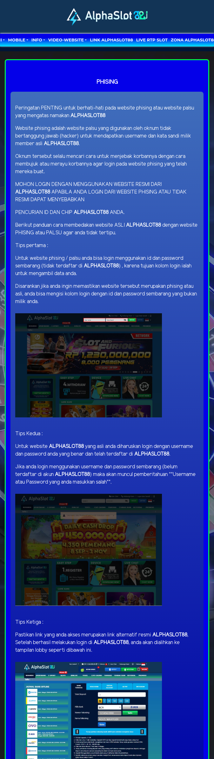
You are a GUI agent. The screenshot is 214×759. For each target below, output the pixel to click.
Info (36, 39)
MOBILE (16, 39)
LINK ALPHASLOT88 (111, 39)
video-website (66, 39)
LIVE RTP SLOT (152, 39)
